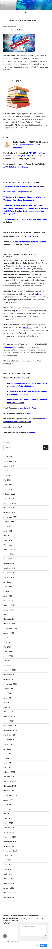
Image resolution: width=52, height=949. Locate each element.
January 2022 (8, 665)
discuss (23, 269)
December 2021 (9, 670)
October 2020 (9, 735)
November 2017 (9, 897)
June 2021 (7, 698)
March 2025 (8, 489)
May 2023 (7, 591)
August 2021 (8, 689)
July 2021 (7, 693)
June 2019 (7, 809)
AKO (8, 941)
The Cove (21, 427)
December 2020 (9, 726)
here (10, 361)
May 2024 (7, 536)
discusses (40, 294)
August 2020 (8, 744)
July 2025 (7, 471)
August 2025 (8, 466)
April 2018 (7, 874)
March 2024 (8, 545)
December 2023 (9, 559)
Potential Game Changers (14, 192)
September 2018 (10, 851)
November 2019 (9, 786)
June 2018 (7, 865)
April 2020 (7, 763)
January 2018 (8, 888)
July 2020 (7, 749)
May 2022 (7, 647)
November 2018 (9, 842)
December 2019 (9, 781)
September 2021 (10, 684)
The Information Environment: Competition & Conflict (26, 219)
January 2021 (8, 721)
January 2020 (8, 777)
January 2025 (8, 499)
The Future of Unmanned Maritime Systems (27, 242)
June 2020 (7, 754)
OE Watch (33, 236)
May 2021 (7, 703)
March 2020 (8, 767)
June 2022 (7, 642)
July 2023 (7, 582)
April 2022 (7, 652)
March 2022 (8, 656)
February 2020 (9, 772)
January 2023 (8, 610)
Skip (37, 945)
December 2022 (9, 614)
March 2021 (8, 712)
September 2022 (10, 628)
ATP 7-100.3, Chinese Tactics (15, 167)
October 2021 (8, 679)
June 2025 (7, 475)
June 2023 (7, 587)
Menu (26, 13)
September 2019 (10, 795)
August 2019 (8, 800)
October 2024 (9, 512)
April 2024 (7, 540)
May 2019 (7, 814)
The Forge (31, 432)
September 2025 (10, 462)
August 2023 (8, 577)
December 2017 (9, 893)
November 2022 (10, 619)
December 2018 (9, 837)
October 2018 (9, 846)
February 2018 (9, 883)
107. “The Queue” (13, 29)
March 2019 (8, 823)
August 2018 (8, 856)
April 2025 (7, 485)
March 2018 (8, 879)
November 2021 (9, 675)
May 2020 (7, 758)
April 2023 (7, 596)
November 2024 (10, 508)
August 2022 (8, 633)
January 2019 (8, 832)
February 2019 (9, 828)
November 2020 (10, 730)
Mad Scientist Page (28, 408)
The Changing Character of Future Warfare (21, 186)
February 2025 (9, 494)
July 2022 (7, 638)
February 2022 (9, 661)
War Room (27, 413)
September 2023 (10, 573)
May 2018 (7, 869)
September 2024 (10, 517)
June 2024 (7, 531)
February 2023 (9, 605)
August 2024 (8, 522)
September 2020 (10, 740)
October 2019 (9, 791)
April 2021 (7, 707)
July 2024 (7, 526)
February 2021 (9, 716)
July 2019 (7, 804)
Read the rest (21, 128)
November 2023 (10, 563)
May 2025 (7, 480)
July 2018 (7, 860)
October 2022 (9, 624)
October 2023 (9, 568)
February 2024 (9, 550)
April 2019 (7, 818)
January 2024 (8, 554)
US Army (13, 941)
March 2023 (8, 601)
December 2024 (9, 503)
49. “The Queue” (12, 80)
